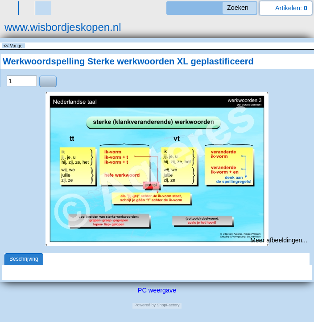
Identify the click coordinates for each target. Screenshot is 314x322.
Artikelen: (291, 8)
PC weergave (157, 290)
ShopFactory (168, 305)
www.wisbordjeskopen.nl (62, 27)
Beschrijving (23, 259)
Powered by (145, 305)
